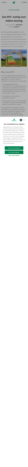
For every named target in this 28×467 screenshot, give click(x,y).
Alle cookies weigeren (14, 152)
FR (24, 120)
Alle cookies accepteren (14, 148)
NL (21, 120)
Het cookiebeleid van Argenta (14, 124)
